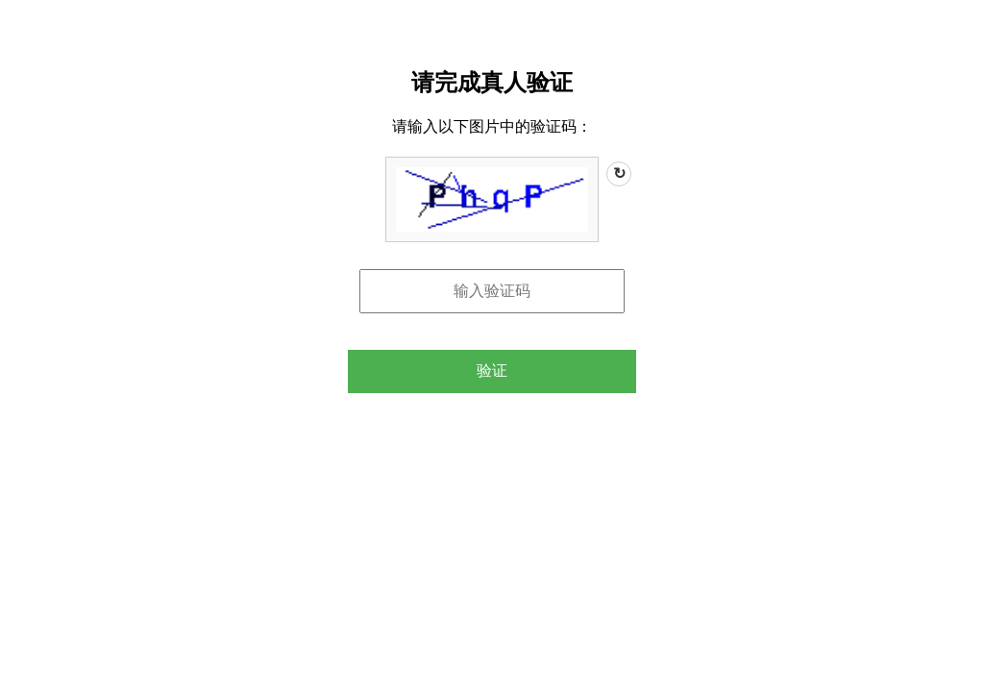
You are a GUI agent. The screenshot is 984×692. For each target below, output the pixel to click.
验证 (492, 370)
